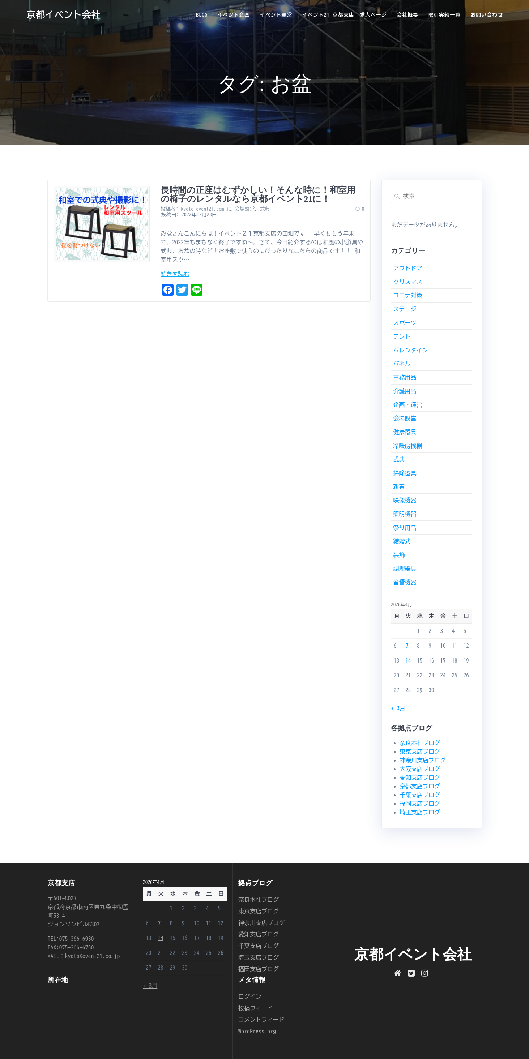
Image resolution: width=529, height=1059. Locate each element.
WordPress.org (257, 1031)
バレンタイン (410, 350)
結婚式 (401, 541)
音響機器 (404, 582)
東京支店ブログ (420, 751)
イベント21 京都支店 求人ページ (344, 14)
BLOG (202, 14)
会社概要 (407, 14)
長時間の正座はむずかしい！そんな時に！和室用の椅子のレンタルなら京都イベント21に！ (258, 194)
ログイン (249, 996)
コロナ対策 (407, 295)
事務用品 (404, 377)
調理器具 (404, 568)
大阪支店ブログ (420, 769)
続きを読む (175, 274)
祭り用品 (404, 528)
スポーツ (404, 323)
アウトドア (407, 268)
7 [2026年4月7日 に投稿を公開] (406, 645)
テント (401, 336)
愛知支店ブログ (420, 777)
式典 (265, 208)
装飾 (399, 555)
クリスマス (407, 282)
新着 (399, 486)
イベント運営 (276, 14)
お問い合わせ (486, 14)
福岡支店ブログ (420, 803)
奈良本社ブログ (420, 743)
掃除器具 (404, 473)
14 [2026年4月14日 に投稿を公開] (408, 660)
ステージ (404, 309)
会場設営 (245, 208)
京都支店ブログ (420, 786)
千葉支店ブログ (420, 795)
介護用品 (404, 391)
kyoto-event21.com (202, 208)
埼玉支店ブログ (420, 812)
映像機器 (404, 500)
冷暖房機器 (407, 446)
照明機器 (404, 514)
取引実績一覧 (444, 14)
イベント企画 (233, 14)
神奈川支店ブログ (423, 760)
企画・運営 (407, 405)
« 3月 (398, 708)
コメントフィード (261, 1019)
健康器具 (404, 432)
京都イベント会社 (63, 14)
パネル (401, 363)
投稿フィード (255, 1008)
